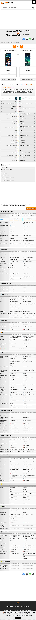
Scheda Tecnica (8, 67)
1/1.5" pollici (27, 137)
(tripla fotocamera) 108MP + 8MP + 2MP (9, 103)
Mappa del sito (9, 606)
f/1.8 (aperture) (27, 140)
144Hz (27, 130)
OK (18, 618)
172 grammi (27, 121)
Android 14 (27, 147)
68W (27, 150)
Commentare (29, 92)
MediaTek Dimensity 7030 (29, 298)
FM (9, 111)
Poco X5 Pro (16, 219)
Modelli (8, 73)
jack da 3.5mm (9, 108)
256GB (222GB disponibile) (27, 118)
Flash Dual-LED (9, 106)
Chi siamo (17, 606)
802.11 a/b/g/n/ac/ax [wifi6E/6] (27, 155)
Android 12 (11, 286)
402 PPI (27, 132)
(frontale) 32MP (27, 142)
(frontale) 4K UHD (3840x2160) (27, 145)
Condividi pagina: (33, 39)
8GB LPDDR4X (27, 116)
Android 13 (25, 286)
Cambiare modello (3, 215)
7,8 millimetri (27, 123)
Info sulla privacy (25, 606)
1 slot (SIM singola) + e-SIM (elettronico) (27, 152)
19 (21, 46)
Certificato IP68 (27, 160)
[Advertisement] (18, 19)
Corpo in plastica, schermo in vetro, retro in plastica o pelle (27, 127)
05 (14, 46)
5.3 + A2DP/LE (27, 157)
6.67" (9, 101)
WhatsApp (30, 39)
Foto (8, 75)
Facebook (23, 39)
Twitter (27, 39)
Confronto (8, 70)
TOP (18, 603)
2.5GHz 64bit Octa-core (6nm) (27, 113)
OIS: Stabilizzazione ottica (27, 135)
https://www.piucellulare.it (8, 3)
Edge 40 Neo (29, 219)
